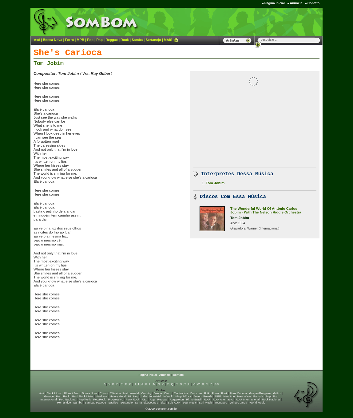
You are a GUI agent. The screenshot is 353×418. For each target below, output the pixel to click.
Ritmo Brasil (193, 399)
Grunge (49, 396)
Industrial (155, 396)
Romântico (64, 402)
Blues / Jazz (72, 393)
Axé (37, 40)
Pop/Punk (84, 399)
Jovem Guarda (203, 396)
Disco (167, 393)
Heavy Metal (118, 396)
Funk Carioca (238, 393)
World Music (257, 402)
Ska (163, 402)
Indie (144, 396)
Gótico (277, 393)
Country (146, 393)
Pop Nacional (67, 399)
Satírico (113, 402)
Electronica (181, 393)
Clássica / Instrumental (124, 393)
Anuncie (296, 3)
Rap (99, 40)
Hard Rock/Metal (82, 396)
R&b (144, 399)
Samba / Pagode (95, 402)
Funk (224, 393)
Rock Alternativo (223, 399)
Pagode (258, 396)
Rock (125, 40)
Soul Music (190, 402)
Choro (103, 393)
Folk (207, 393)
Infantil (167, 396)
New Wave (244, 396)
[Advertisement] (246, 21)
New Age (229, 396)
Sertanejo (153, 40)
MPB (80, 40)
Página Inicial (274, 3)
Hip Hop (133, 396)
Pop (90, 40)
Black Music (54, 393)
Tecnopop (221, 402)
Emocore (196, 393)
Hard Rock (62, 396)
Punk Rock (132, 399)
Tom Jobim (49, 63)
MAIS (171, 40)
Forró (69, 40)
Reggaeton (177, 399)
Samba (137, 40)
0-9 (217, 384)
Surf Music (205, 402)
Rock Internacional (248, 399)
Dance (158, 393)
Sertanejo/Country (146, 402)
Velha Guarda (238, 402)
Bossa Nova (52, 40)
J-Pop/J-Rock (182, 396)
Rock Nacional (271, 399)
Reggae (111, 40)
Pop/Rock (99, 399)
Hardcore (101, 396)
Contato (313, 3)
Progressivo (115, 399)
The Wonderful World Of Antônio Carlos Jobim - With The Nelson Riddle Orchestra (265, 210)
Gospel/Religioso (260, 393)
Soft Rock (174, 402)
